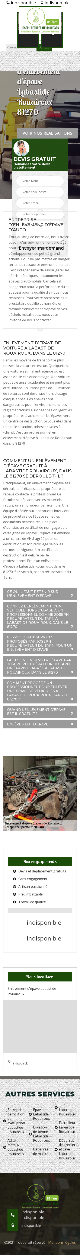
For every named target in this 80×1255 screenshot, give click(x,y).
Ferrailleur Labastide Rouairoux (65, 1127)
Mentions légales (62, 1242)
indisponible (21, 3)
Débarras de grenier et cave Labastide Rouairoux (65, 1149)
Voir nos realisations (47, 133)
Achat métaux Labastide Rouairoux (13, 1147)
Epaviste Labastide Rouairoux (39, 1114)
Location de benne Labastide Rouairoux (39, 1134)
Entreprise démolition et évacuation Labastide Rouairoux (14, 1121)
